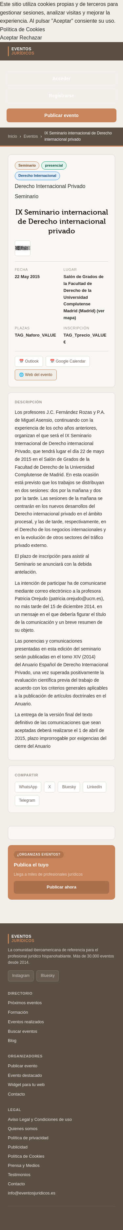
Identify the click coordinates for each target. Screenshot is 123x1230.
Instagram (21, 975)
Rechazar (31, 37)
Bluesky (69, 787)
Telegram (27, 800)
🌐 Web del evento (35, 374)
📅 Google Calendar (68, 361)
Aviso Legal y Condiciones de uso (40, 1119)
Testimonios (19, 1174)
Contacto (16, 1094)
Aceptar (9, 37)
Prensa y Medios (24, 1165)
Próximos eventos (25, 1002)
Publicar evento (61, 115)
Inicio (12, 136)
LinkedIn (94, 787)
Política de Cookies (22, 29)
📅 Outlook (29, 361)
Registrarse (61, 95)
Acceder (61, 78)
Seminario (26, 196)
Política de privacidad (28, 1137)
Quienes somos (22, 1128)
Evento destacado (25, 1075)
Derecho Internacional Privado (50, 186)
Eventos (31, 136)
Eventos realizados (26, 1021)
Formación (18, 1012)
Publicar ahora (61, 887)
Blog (12, 1040)
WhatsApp (28, 787)
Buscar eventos (22, 1031)
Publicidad (18, 1147)
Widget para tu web (26, 1084)
